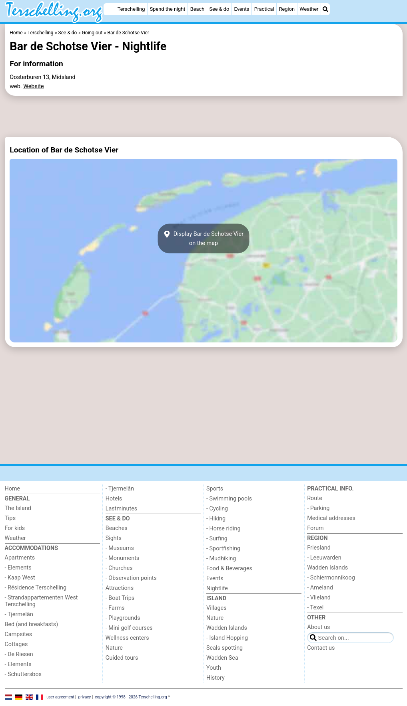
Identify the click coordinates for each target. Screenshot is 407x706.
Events (241, 9)
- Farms (115, 608)
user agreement (60, 697)
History (215, 677)
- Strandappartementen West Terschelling (41, 601)
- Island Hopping (227, 638)
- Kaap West (20, 577)
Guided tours (122, 658)
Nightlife (217, 588)
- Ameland (320, 587)
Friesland (319, 547)
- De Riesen (19, 654)
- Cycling (217, 508)
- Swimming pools (229, 498)
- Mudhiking (221, 558)
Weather (308, 9)
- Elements (18, 567)
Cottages (16, 644)
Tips (10, 518)
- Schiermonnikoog (331, 577)
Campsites (18, 634)
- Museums (120, 548)
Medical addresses (331, 518)
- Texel (315, 607)
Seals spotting (224, 648)
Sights (114, 538)
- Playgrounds (123, 618)
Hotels (114, 498)
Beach (197, 9)
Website (33, 86)
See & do (219, 9)
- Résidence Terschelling (36, 587)
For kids (15, 528)
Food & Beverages (229, 568)
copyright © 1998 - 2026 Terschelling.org (131, 697)
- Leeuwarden (324, 557)
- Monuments (123, 558)
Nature (114, 648)
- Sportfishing (223, 548)
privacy (84, 697)
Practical (264, 9)
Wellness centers (127, 638)
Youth (213, 667)
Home (12, 488)
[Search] (325, 9)
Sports (214, 488)
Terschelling (131, 9)
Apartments (20, 557)
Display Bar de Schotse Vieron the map (203, 239)
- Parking (318, 508)
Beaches (117, 528)
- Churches (119, 568)
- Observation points (131, 578)
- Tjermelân (19, 614)
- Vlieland (319, 597)
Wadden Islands (226, 628)
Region (287, 9)
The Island (18, 508)
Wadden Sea (222, 658)
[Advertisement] (204, 116)
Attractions (120, 588)
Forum (315, 528)
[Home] (109, 9)
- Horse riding (223, 528)
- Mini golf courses (129, 628)
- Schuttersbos (23, 674)
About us (318, 627)
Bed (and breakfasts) (31, 624)
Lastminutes (121, 508)
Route (314, 498)
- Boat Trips (120, 598)
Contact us (321, 648)
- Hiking (215, 518)
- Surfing (216, 538)
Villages (216, 608)
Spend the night (168, 9)
